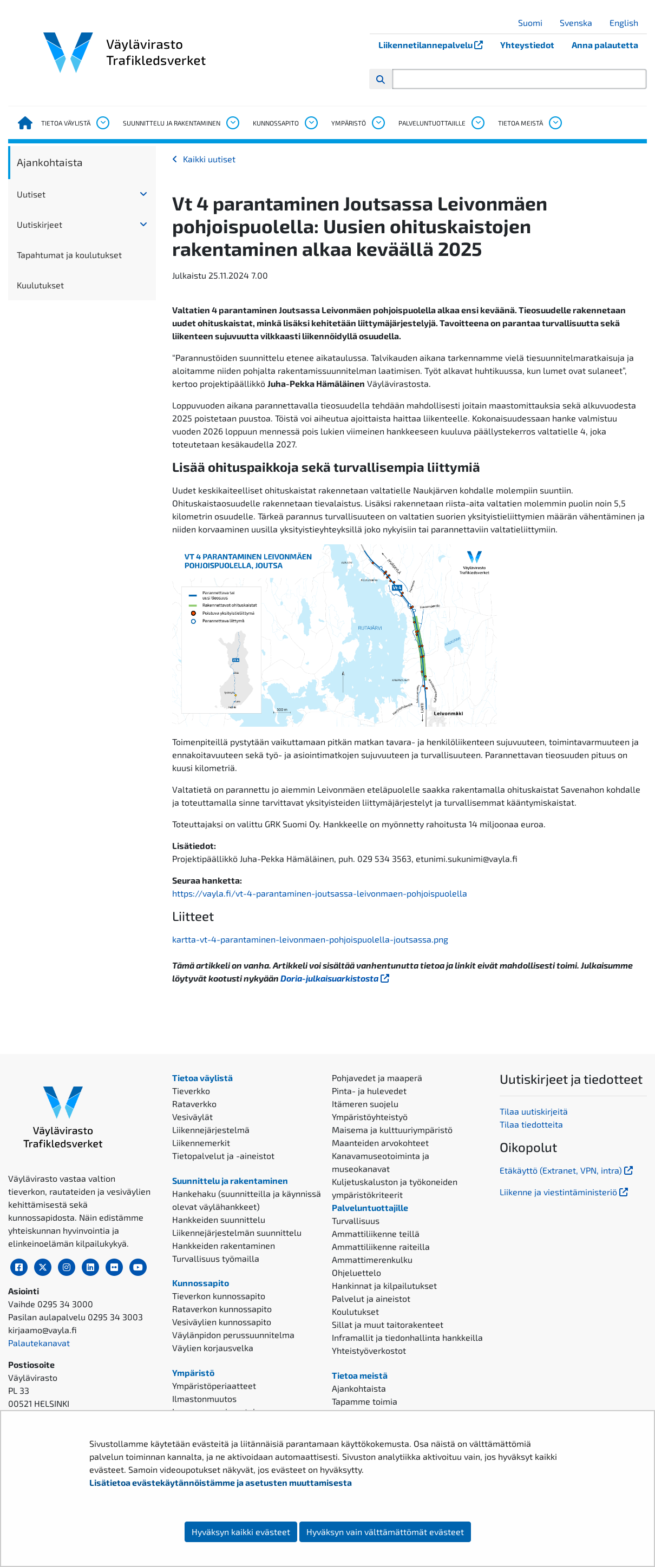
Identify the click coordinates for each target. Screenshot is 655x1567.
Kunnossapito (276, 123)
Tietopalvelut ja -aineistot (223, 1155)
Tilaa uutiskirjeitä (534, 1111)
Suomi (534, 22)
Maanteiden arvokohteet (380, 1142)
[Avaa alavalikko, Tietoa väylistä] (102, 123)
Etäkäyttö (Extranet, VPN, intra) (567, 1170)
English (628, 22)
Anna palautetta (605, 44)
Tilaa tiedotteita (531, 1124)
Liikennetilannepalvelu (435, 44)
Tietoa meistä (520, 123)
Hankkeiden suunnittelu (218, 1219)
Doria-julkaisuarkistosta (335, 978)
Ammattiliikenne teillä (376, 1233)
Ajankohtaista (50, 162)
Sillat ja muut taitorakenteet (387, 1324)
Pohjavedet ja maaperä (377, 1077)
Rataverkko (194, 1103)
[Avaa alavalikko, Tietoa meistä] (555, 123)
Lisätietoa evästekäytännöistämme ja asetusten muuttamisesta (220, 1482)
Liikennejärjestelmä (211, 1129)
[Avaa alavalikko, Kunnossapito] (311, 123)
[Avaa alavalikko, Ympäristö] (378, 123)
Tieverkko (191, 1090)
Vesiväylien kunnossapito (221, 1321)
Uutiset (31, 194)
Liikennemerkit (201, 1142)
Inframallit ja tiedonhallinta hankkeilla (407, 1337)
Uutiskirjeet (39, 224)
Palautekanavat (39, 1343)
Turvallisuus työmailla (215, 1258)
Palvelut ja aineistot (371, 1298)
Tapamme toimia (364, 1401)
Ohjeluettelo (356, 1272)
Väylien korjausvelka (212, 1347)
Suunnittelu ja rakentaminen (171, 123)
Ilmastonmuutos (204, 1398)
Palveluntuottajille (432, 123)
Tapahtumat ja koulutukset (69, 254)
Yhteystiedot (527, 44)
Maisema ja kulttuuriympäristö (392, 1129)
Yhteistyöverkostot (369, 1350)
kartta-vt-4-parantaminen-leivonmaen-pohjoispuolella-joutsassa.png (310, 939)
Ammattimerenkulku (372, 1259)
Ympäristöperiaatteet (214, 1385)
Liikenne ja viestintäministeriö (565, 1192)
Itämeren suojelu (365, 1103)
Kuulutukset (40, 285)
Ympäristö (348, 123)
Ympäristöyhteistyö (370, 1116)
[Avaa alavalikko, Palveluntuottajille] (477, 123)
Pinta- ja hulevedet (369, 1090)
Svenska (580, 22)
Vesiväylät (192, 1116)
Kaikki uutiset (209, 159)
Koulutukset (355, 1311)
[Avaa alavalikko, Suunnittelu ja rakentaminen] (232, 123)
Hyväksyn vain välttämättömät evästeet (385, 1531)
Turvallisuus (355, 1220)
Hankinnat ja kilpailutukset (384, 1285)
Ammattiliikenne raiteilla (381, 1246)
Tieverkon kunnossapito (218, 1296)
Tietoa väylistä (65, 123)
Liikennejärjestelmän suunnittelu (237, 1232)
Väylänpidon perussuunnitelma (233, 1334)
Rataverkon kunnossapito (222, 1308)
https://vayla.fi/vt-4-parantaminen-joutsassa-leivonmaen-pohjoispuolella (320, 893)
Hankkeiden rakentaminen (223, 1245)
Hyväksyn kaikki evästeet (241, 1531)
